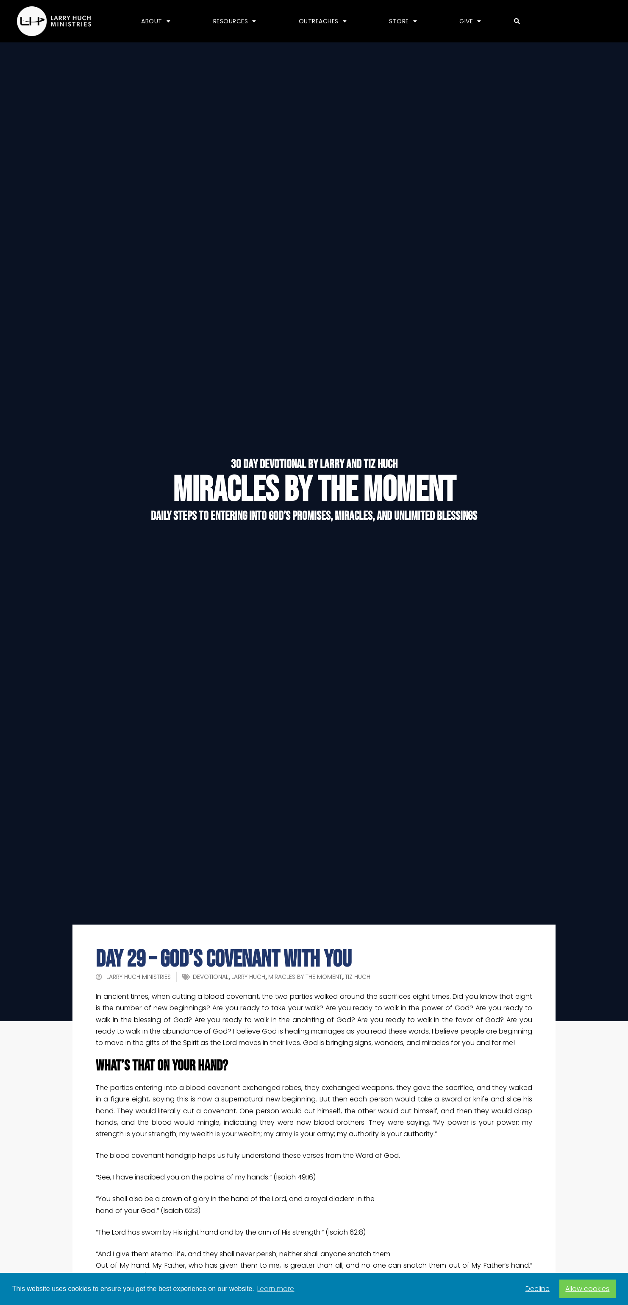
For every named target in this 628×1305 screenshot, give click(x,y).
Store (403, 21)
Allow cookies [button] (587, 1289)
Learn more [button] (275, 1289)
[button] (516, 21)
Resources (234, 21)
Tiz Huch (357, 976)
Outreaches (323, 21)
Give (470, 21)
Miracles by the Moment (305, 976)
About (155, 21)
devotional (210, 976)
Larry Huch (248, 976)
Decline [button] (537, 1289)
